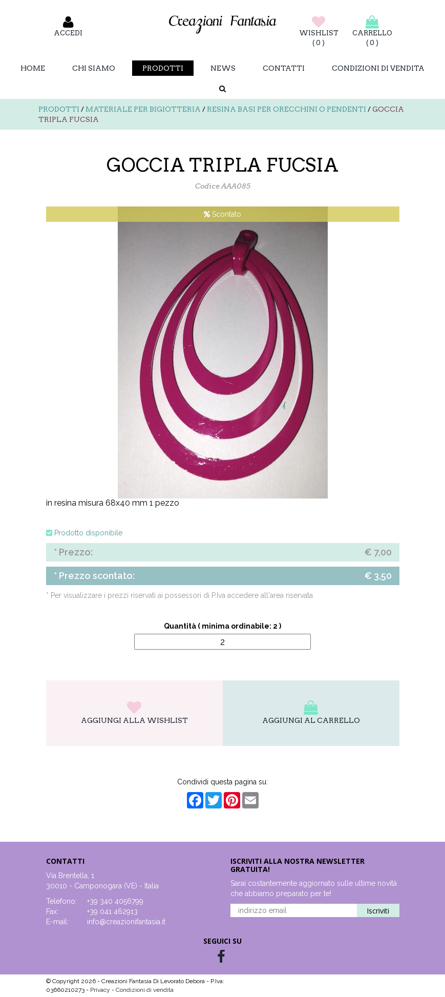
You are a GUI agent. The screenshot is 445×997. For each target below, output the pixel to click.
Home (32, 68)
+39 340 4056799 (115, 901)
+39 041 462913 (112, 911)
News (223, 68)
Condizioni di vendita (378, 68)
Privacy (101, 989)
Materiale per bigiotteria (143, 109)
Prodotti (162, 68)
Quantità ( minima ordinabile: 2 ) (222, 626)
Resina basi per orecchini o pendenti (286, 109)
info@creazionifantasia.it (126, 922)
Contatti (284, 68)
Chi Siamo (93, 68)
